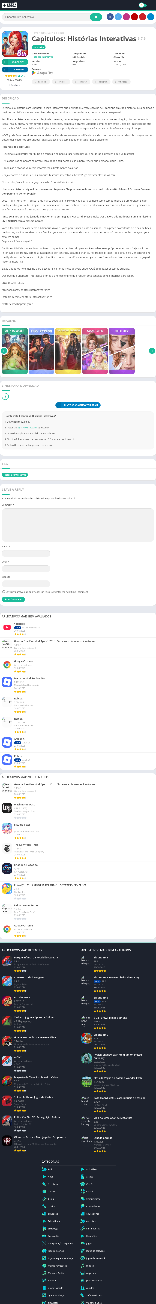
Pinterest (80, 82)
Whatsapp (121, 82)
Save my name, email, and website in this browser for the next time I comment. (47, 591)
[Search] (52, 17)
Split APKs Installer (27, 427)
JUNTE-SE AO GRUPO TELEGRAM (76, 405)
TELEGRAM (13, 69)
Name (6, 546)
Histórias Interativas (42, 56)
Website (6, 576)
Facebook (40, 82)
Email (5, 561)
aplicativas (46, 32)
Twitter (59, 82)
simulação (59, 32)
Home (35, 32)
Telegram (100, 82)
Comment (8, 504)
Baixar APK (13, 62)
